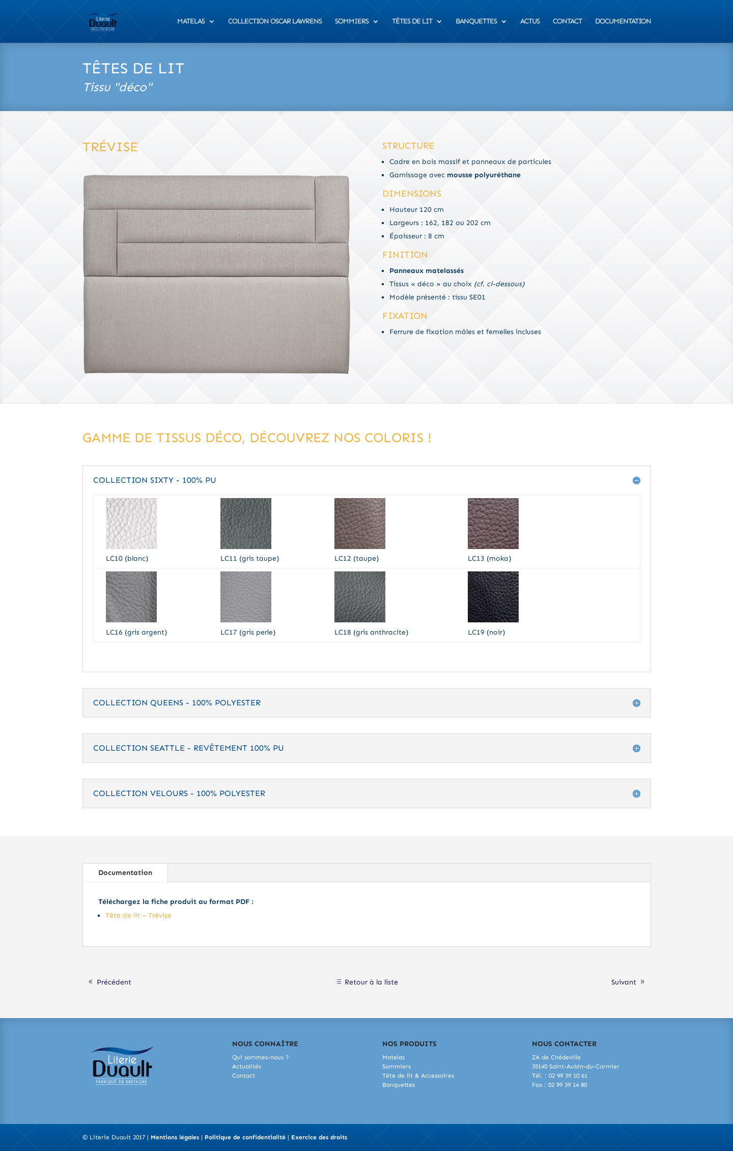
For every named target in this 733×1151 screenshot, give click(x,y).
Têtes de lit (412, 21)
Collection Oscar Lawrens (275, 21)
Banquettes (476, 21)
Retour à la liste (371, 982)
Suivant (623, 982)
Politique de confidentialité (245, 1137)
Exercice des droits (319, 1137)
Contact (567, 21)
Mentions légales (175, 1137)
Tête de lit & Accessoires (418, 1075)
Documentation (623, 21)
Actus (530, 21)
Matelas (191, 21)
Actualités (246, 1066)
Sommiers (352, 21)
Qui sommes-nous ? (260, 1057)
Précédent (114, 982)
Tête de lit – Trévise (138, 915)
